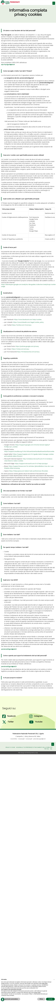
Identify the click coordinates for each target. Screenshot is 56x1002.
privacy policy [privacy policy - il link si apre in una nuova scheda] (37, 992)
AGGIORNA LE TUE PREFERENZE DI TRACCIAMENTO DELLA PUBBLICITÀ (34, 747)
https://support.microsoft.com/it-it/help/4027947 (31, 463)
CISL (51, 749)
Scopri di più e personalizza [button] (11, 999)
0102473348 (21, 738)
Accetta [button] (50, 999)
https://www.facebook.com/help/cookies (28, 319)
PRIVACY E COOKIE (10, 747)
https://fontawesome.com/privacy (28, 352)
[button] (54, 979)
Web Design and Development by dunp (28, 752)
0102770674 (13, 738)
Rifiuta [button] (41, 999)
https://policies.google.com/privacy (27, 346)
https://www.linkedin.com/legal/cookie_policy (28, 322)
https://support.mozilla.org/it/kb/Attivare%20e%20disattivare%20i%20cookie (29, 451)
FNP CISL (46, 749)
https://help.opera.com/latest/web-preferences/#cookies (28, 471)
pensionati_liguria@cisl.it (39, 738)
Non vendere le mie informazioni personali (11, 989)
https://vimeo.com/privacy (20, 349)
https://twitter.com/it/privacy (21, 325)
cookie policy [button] (44, 983)
